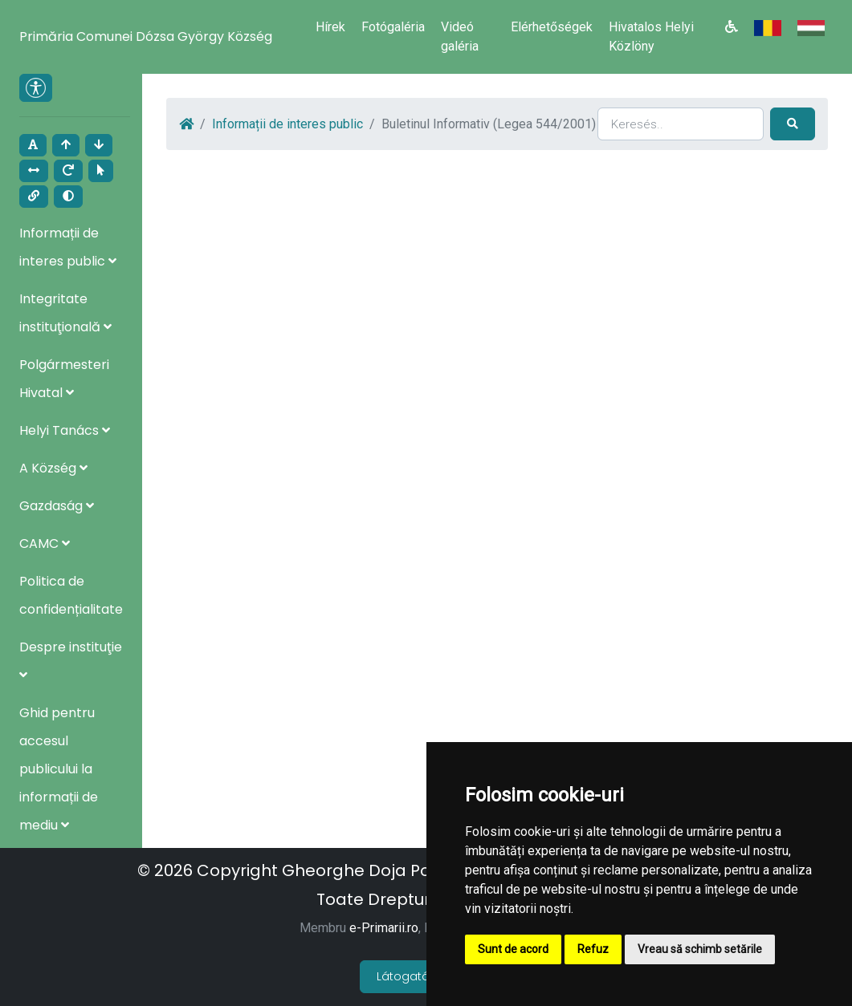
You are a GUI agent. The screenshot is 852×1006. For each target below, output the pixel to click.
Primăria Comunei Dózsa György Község (145, 36)
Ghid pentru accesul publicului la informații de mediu (58, 769)
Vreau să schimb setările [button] (700, 949)
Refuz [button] (593, 949)
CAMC (44, 543)
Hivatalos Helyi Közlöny (651, 36)
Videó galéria (460, 36)
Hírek (330, 26)
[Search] (680, 123)
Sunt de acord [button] (513, 949)
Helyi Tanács (64, 430)
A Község (53, 468)
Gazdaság (56, 506)
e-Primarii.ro (383, 927)
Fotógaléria (393, 26)
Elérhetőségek (552, 26)
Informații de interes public (287, 124)
